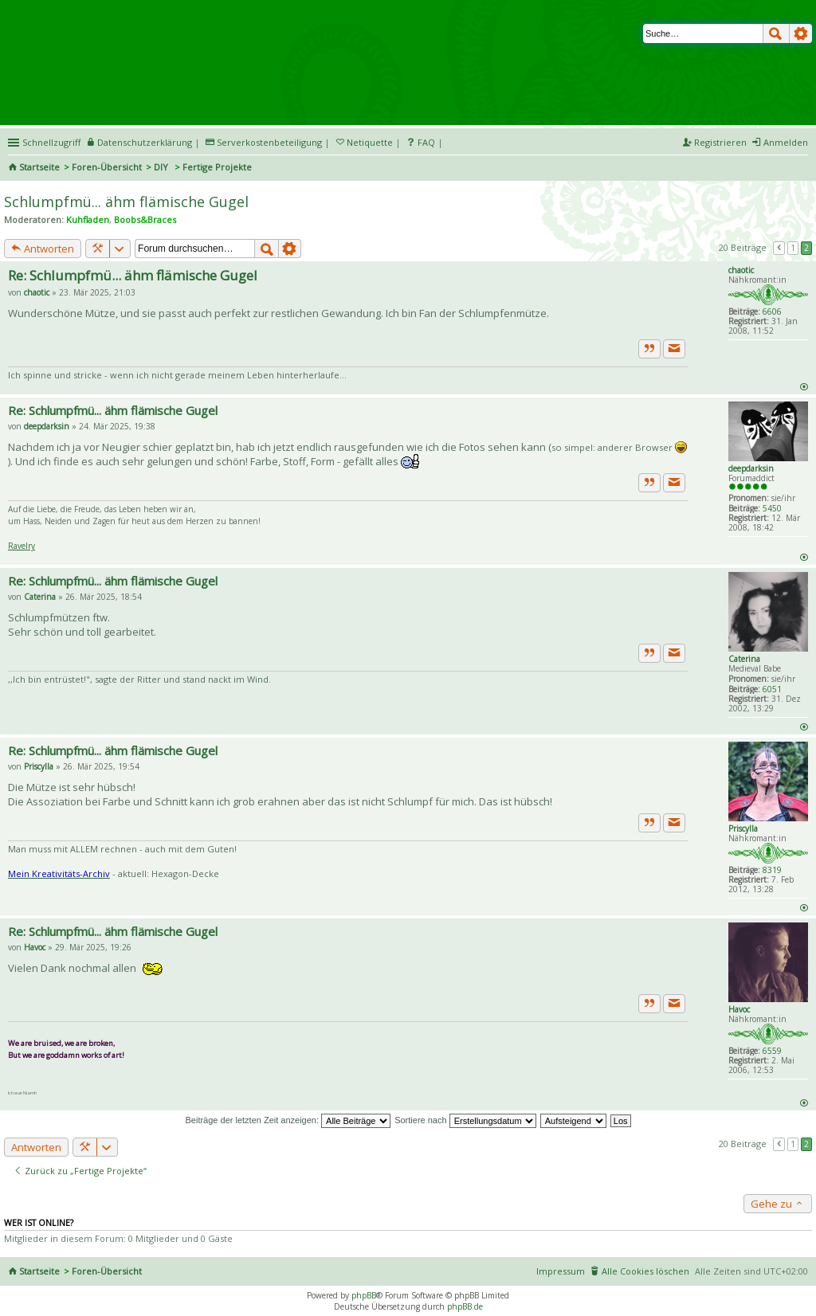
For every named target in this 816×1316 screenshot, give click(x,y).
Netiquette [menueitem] (370, 142)
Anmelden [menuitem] (785, 142)
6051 (772, 689)
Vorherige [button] (779, 248)
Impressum (560, 1271)
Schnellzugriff (51, 142)
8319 (772, 869)
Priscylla (743, 828)
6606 (772, 311)
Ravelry (21, 545)
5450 (772, 508)
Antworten (42, 248)
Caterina (744, 658)
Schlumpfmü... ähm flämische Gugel (126, 201)
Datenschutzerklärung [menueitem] (144, 142)
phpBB (363, 1295)
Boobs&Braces (145, 219)
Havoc (739, 1009)
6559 (772, 1050)
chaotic (741, 270)
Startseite (39, 167)
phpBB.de (465, 1306)
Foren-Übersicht (107, 167)
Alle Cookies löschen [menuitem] (645, 1271)
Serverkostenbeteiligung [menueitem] (269, 142)
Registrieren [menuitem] (720, 142)
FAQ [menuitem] (426, 142)
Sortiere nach (465, 1120)
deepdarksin (751, 468)
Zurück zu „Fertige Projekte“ (80, 1171)
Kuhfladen (87, 219)
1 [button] (792, 247)
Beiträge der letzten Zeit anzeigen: (287, 1120)
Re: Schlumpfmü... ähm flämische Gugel (132, 275)
